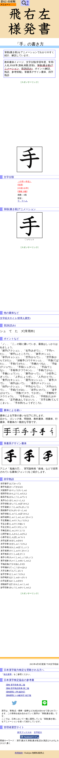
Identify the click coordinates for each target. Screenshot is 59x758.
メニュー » (5, 4)
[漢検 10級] (23, 191)
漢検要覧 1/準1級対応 (15, 692)
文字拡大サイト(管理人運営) (15, 318)
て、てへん (23, 201)
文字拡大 (38, 732)
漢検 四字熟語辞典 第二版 (17, 688)
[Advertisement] (29, 113)
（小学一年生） (25, 181)
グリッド (30, 240)
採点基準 (8, 674)
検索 (25, 3)
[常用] (20, 185)
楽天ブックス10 (24, 732)
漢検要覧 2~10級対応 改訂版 (18, 695)
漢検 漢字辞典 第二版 (15, 685)
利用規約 (19, 753)
